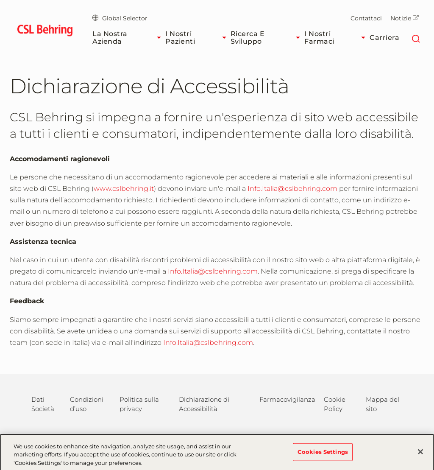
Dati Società (42, 404)
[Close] (420, 454)
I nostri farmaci (337, 37)
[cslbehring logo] (45, 32)
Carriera (384, 38)
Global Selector (119, 18)
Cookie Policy (334, 404)
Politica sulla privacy (139, 404)
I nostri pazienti (197, 37)
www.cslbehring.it (124, 189)
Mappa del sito (382, 404)
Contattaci (366, 18)
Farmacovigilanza (287, 399)
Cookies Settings (323, 454)
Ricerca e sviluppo (268, 37)
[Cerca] (415, 37)
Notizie (404, 18)
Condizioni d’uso (86, 404)
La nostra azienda (128, 37)
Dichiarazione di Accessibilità (204, 404)
